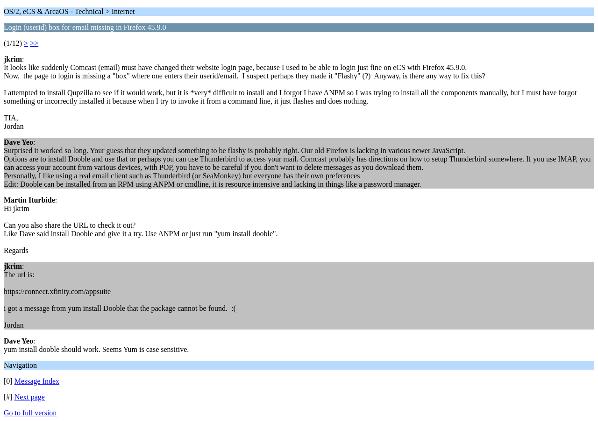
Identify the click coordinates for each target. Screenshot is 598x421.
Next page (29, 397)
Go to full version (30, 413)
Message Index (36, 381)
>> (34, 43)
